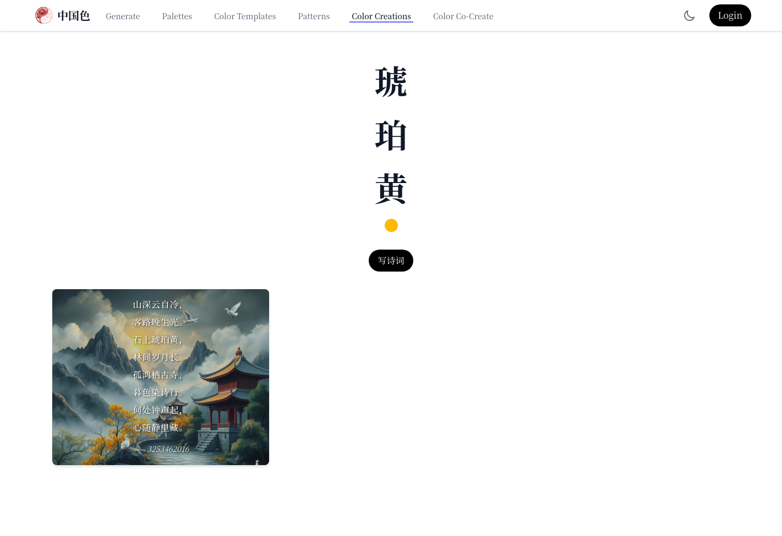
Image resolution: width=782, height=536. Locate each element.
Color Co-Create (463, 15)
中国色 (73, 15)
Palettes (177, 15)
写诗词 (391, 260)
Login (730, 15)
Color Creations (381, 15)
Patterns (314, 15)
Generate (123, 15)
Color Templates (245, 15)
